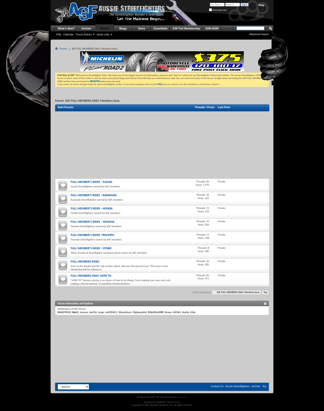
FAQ (58, 34)
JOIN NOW (212, 28)
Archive (256, 386)
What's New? (66, 28)
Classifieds (160, 28)
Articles (86, 28)
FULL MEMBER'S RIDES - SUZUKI (91, 182)
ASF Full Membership (186, 28)
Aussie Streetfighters (237, 386)
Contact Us (217, 386)
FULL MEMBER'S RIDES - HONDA (91, 208)
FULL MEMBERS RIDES (85, 261)
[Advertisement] (162, 145)
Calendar (68, 34)
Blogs (123, 28)
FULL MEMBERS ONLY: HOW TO (91, 276)
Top (265, 292)
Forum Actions (84, 34)
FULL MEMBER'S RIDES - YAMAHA (92, 222)
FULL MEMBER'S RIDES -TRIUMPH (92, 235)
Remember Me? (218, 10)
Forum (105, 28)
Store (141, 28)
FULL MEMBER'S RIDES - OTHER (91, 248)
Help (261, 5)
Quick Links (103, 34)
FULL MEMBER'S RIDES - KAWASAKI (94, 195)
